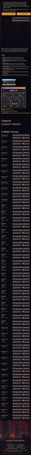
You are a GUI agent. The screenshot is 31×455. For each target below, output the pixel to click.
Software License (11, 444)
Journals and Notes (6, 124)
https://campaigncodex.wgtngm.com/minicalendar (20, 113)
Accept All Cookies (8, 13)
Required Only (23, 13)
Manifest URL (18, 137)
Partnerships (11, 447)
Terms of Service (10, 445)
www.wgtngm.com (9, 109)
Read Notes (26, 137)
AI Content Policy (20, 445)
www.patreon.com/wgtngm (11, 111)
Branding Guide (19, 447)
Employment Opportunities (12, 448)
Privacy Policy (13, 10)
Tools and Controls (16, 124)
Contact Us (22, 448)
